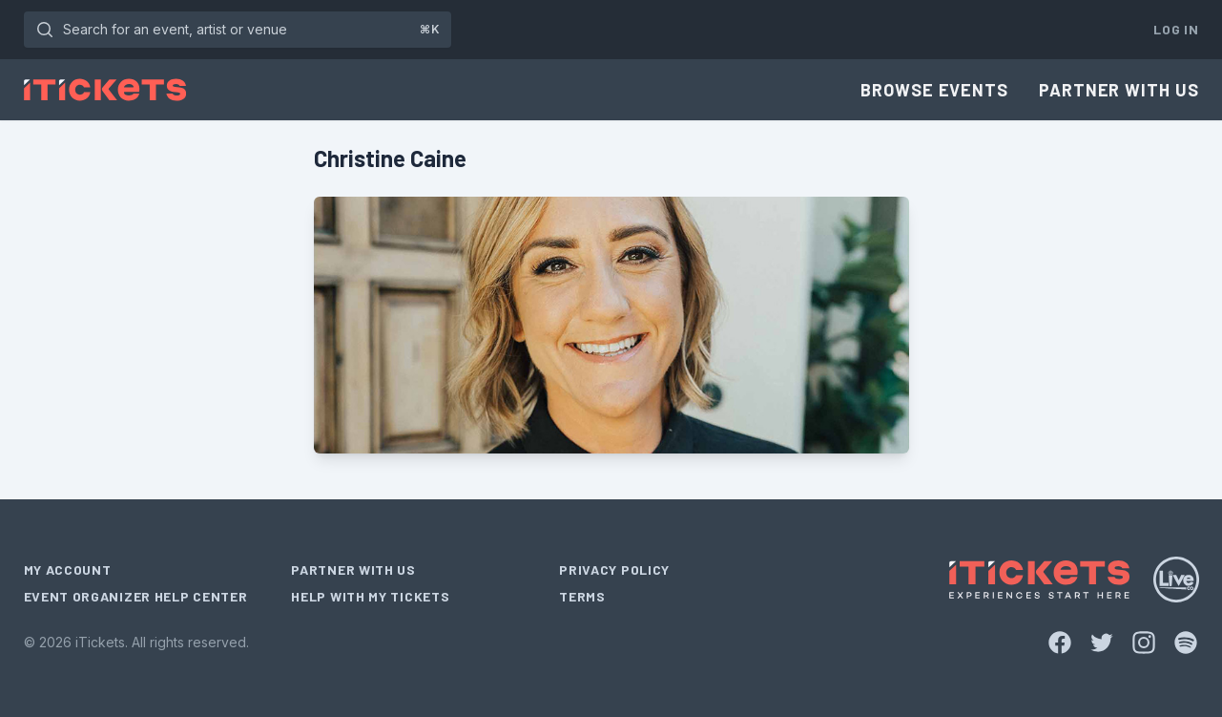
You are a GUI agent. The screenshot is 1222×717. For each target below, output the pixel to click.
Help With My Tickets (370, 596)
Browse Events (934, 89)
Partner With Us (1119, 89)
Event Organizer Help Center (136, 596)
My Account (68, 569)
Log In (1175, 29)
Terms (582, 596)
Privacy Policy (614, 569)
